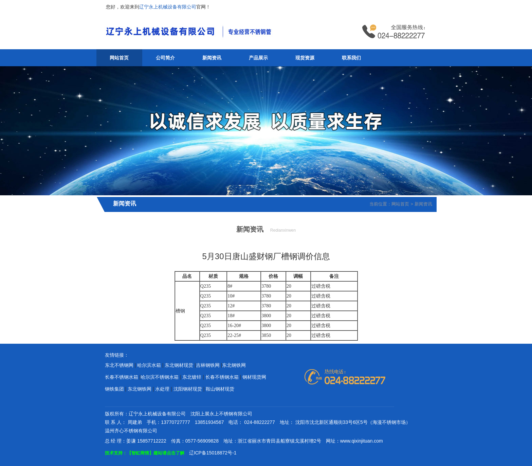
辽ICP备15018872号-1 (213, 452)
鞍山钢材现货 (220, 389)
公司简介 (165, 57)
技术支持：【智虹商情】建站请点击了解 (144, 452)
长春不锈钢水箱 (121, 377)
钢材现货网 (254, 377)
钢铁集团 (114, 389)
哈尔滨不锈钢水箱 (160, 377)
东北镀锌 (191, 377)
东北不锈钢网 (119, 365)
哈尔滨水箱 (149, 365)
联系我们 (351, 57)
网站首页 (119, 57)
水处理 (162, 389)
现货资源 (304, 57)
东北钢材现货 (179, 365)
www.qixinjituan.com (361, 441)
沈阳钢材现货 (187, 389)
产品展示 (258, 57)
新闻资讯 (211, 57)
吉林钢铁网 (208, 365)
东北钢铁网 (234, 365)
